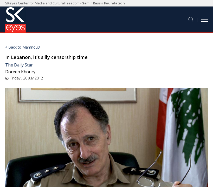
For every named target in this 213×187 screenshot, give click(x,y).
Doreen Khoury (20, 72)
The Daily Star (19, 65)
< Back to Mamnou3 (22, 47)
